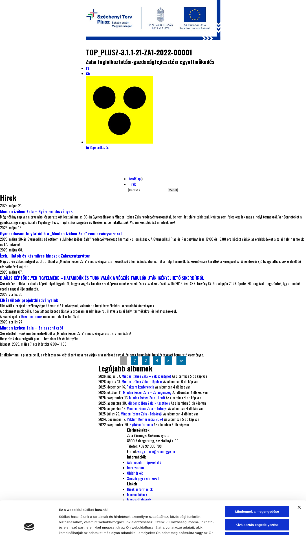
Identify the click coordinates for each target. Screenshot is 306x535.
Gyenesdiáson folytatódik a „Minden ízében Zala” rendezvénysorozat (61, 233)
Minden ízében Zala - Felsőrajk (141, 414)
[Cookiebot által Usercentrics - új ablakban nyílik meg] (29, 526)
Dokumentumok (32, 316)
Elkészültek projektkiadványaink (29, 300)
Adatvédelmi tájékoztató (144, 462)
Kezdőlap (134, 178)
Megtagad (257, 506)
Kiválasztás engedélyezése (257, 493)
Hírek (12, 158)
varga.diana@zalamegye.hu (156, 451)
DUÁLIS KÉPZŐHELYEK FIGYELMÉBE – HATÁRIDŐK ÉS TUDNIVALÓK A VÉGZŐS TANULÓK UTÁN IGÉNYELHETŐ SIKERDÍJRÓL (102, 278)
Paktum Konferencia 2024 (145, 419)
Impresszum (135, 467)
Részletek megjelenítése (255, 526)
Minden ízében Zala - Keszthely (149, 403)
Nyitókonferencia (141, 424)
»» (181, 360)
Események (99, 158)
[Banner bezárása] (299, 476)
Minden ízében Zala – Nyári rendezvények (36, 211)
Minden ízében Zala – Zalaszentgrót (32, 328)
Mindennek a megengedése (257, 480)
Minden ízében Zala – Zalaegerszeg (147, 392)
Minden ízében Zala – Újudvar (142, 381)
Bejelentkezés (97, 147)
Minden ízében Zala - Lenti (147, 397)
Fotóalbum (192, 158)
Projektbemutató (52, 158)
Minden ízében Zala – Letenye (147, 408)
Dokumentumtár (145, 158)
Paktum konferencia (140, 387)
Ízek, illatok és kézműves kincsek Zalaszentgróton (45, 256)
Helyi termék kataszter (239, 163)
